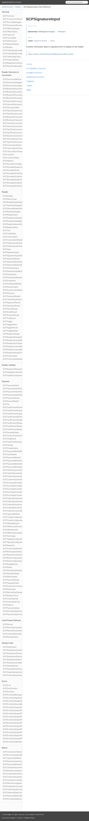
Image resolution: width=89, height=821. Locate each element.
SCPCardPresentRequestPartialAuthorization (22, 423)
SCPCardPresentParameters (15, 407)
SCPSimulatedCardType (13, 173)
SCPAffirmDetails (10, 577)
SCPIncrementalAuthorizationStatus (18, 549)
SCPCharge (8, 445)
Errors (4, 681)
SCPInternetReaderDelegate (15, 209)
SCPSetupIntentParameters (14, 653)
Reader (18, 7)
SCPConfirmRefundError (13, 634)
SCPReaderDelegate (12, 212)
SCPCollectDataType (12, 57)
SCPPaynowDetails (11, 580)
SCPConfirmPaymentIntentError (16, 436)
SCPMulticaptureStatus (12, 552)
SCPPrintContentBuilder (13, 359)
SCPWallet (7, 567)
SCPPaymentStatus (11, 398)
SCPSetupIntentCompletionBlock (17, 786)
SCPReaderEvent (10, 215)
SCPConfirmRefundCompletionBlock (18, 774)
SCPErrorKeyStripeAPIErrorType (17, 726)
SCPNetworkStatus (11, 44)
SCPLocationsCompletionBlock (16, 780)
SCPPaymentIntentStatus (13, 395)
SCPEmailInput (9, 281)
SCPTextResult (9, 318)
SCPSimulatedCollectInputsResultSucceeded (22, 180)
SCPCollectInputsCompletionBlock (17, 789)
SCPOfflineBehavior (11, 523)
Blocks (4, 748)
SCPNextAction (9, 589)
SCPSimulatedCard (11, 170)
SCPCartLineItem (10, 237)
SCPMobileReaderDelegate (14, 202)
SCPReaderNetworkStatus (14, 224)
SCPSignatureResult (11, 303)
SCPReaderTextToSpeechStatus (16, 343)
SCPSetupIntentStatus (12, 660)
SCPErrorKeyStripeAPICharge (15, 732)
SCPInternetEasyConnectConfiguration (19, 139)
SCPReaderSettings (11, 334)
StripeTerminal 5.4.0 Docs (11, 2)
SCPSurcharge (9, 536)
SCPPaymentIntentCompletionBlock (18, 761)
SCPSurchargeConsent (12, 489)
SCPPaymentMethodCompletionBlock (19, 764)
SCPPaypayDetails (11, 583)
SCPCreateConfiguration (13, 517)
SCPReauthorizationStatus (14, 555)
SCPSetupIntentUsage (12, 663)
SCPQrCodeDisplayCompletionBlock (18, 799)
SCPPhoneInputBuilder (12, 278)
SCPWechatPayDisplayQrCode (16, 592)
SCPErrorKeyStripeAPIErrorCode (17, 720)
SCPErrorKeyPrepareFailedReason (18, 707)
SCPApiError (8, 605)
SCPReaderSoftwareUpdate (15, 369)
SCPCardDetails (10, 454)
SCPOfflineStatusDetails (13, 533)
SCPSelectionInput (11, 268)
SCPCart (6, 230)
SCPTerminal (8, 16)
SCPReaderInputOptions (13, 218)
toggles (31, 81)
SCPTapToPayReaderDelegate (16, 205)
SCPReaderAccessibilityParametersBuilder (21, 350)
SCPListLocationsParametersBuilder (18, 151)
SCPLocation (8, 155)
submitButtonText (36, 77)
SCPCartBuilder (9, 234)
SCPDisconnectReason (13, 25)
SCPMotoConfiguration (12, 558)
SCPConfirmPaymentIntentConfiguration (20, 476)
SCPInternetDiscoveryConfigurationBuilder (21, 104)
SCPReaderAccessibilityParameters (18, 346)
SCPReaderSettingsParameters (16, 337)
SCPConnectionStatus (12, 145)
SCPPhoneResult (10, 309)
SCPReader (8, 196)
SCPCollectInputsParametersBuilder (18, 246)
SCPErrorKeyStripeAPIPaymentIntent (18, 729)
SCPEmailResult (10, 312)
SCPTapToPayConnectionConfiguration (19, 129)
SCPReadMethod (10, 564)
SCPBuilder (8, 47)
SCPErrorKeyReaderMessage (15, 701)
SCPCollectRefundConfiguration (16, 505)
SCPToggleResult (10, 328)
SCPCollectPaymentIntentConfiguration (19, 470)
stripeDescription (37, 69)
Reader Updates (9, 365)
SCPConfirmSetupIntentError (15, 675)
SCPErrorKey (8, 692)
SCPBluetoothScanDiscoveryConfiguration (21, 89)
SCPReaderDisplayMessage (15, 221)
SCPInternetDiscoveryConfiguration (18, 101)
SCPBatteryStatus (10, 227)
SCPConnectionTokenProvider (15, 19)
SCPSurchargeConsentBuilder (15, 492)
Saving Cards (7, 643)
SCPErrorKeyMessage (12, 695)
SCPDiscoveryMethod (12, 79)
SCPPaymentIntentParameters (16, 389)
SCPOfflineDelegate (11, 29)
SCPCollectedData (11, 60)
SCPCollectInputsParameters (15, 243)
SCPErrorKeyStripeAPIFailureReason (19, 739)
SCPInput (7, 249)
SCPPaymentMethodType (14, 461)
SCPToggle (7, 321)
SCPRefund (8, 624)
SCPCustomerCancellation (14, 511)
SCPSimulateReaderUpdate (14, 167)
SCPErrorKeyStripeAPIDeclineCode (18, 717)
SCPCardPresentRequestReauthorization (20, 429)
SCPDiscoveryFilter (11, 108)
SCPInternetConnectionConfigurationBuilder (21, 126)
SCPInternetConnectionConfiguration (18, 123)
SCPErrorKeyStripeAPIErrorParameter (19, 723)
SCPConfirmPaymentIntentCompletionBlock (21, 768)
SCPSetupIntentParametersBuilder (17, 656)
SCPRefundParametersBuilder (16, 631)
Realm (27, 818)
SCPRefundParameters (13, 628)
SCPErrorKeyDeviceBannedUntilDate (18, 704)
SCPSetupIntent (9, 647)
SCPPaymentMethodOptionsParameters (20, 464)
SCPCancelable (9, 38)
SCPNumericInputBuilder (13, 290)
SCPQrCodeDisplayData (13, 611)
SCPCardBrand (9, 439)
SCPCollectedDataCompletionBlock (18, 793)
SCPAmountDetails (11, 401)
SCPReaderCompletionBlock (15, 771)
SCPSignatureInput (11, 252)
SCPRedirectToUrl (10, 596)
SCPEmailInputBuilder (12, 284)
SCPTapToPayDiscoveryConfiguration (19, 111)
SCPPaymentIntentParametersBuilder (19, 392)
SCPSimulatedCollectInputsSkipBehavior (20, 186)
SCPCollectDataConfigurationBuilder (18, 54)
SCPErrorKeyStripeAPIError (14, 710)
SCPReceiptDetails (11, 433)
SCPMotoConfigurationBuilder (15, 561)
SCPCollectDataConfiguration (15, 50)
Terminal (5, 12)
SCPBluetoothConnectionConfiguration (19, 117)
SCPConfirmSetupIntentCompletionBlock (20, 777)
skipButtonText (35, 73)
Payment (5, 381)
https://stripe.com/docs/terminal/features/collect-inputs (50, 54)
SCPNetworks (9, 545)
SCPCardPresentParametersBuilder (18, 410)
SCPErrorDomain (10, 688)
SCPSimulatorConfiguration (14, 164)
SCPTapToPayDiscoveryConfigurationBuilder (22, 114)
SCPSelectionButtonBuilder (14, 262)
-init (30, 86)
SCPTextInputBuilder (11, 296)
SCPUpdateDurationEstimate (15, 372)
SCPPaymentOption (11, 608)
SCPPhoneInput (9, 274)
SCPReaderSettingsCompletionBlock (18, 353)
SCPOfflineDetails (10, 530)
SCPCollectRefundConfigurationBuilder (19, 508)
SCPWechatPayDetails (12, 570)
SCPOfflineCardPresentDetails (16, 526)
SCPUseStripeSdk (10, 599)
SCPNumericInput (10, 287)
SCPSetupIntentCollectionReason (17, 650)
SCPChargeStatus (10, 448)
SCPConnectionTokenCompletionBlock (19, 752)
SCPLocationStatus (11, 158)
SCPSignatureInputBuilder (14, 256)
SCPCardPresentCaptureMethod (16, 414)
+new (29, 90)
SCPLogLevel (8, 35)
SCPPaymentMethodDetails (14, 451)
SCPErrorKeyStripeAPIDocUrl (15, 735)
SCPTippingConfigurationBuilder (16, 542)
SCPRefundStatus (10, 637)
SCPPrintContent (10, 356)
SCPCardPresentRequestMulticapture (19, 426)
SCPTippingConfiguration (13, 539)
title (30, 64)
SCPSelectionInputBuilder (14, 271)
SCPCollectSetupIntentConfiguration (18, 498)
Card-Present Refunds (11, 620)
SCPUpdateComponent (13, 375)
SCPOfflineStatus (10, 32)
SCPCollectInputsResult (13, 299)
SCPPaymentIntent (11, 385)
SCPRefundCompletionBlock (15, 783)
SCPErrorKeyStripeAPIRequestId (17, 714)
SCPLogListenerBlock (12, 758)
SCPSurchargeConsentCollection (17, 495)
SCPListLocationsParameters (15, 148)
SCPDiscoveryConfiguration (14, 86)
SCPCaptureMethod (11, 514)
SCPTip (6, 404)
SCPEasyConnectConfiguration (16, 136)
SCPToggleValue (10, 325)
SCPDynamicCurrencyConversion (17, 586)
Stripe (9, 814)
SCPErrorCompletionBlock (14, 755)
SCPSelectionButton (11, 259)
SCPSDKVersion (10, 41)
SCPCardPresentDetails (13, 420)
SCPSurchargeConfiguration (15, 483)
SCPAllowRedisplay (11, 574)
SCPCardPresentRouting (13, 417)
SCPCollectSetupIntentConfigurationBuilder (21, 501)
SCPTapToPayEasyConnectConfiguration (20, 142)
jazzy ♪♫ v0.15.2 (17, 818)
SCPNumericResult (11, 315)
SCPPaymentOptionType (13, 614)
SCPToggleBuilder (10, 331)
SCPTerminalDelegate (12, 22)
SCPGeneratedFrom (11, 602)
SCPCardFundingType (12, 442)
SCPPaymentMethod (12, 458)
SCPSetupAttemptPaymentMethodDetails (20, 669)
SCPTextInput (8, 293)
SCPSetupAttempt (10, 666)
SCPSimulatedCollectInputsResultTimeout (20, 183)
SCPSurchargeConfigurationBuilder (18, 486)
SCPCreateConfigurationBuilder (16, 520)
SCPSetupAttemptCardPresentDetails (19, 672)
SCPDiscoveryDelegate (13, 82)
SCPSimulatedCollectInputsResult (17, 176)
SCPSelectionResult (11, 306)
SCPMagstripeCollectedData (15, 63)
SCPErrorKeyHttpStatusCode (15, 698)
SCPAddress (8, 161)
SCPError (7, 685)
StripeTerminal (7, 7)
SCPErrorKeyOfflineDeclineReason (18, 742)
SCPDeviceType (10, 199)
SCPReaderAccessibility (13, 340)
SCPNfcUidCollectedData (13, 66)
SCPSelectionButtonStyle (13, 265)
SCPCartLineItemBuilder (13, 240)
